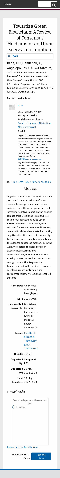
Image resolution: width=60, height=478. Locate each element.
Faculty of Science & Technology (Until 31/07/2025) (31, 340)
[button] (41, 456)
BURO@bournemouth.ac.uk (30, 159)
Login (7, 3)
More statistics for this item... (23, 447)
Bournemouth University (7, 12)
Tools (13, 56)
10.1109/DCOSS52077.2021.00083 (32, 181)
